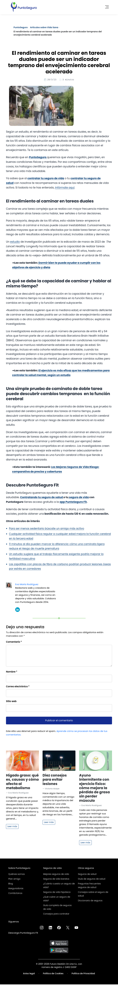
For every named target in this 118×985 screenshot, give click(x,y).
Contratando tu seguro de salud (41, 498)
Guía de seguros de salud (91, 879)
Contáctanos (15, 893)
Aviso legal (29, 973)
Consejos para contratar (56, 914)
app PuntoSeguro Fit (73, 502)
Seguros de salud (87, 874)
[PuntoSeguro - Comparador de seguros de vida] (23, 6)
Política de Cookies (53, 973)
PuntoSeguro (21, 27)
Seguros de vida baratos (56, 879)
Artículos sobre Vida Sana (44, 27)
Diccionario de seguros (90, 901)
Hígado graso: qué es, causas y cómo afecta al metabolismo (22, 782)
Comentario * (14, 642)
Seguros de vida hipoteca (57, 892)
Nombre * (11, 672)
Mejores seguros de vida (56, 874)
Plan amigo (14, 879)
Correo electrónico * (18, 687)
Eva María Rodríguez (26, 584)
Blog (10, 884)
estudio (15, 242)
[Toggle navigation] (106, 6)
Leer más (12, 826)
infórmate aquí (64, 188)
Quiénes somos (16, 874)
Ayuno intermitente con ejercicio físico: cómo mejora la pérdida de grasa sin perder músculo (94, 788)
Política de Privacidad (83, 973)
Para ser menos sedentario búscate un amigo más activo (46, 529)
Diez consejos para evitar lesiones (55, 780)
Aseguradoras (15, 888)
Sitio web (11, 701)
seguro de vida (78, 498)
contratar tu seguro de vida (45, 179)
